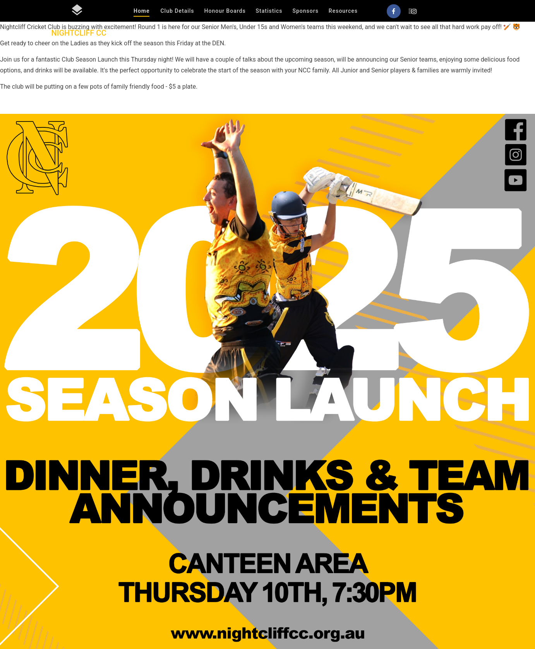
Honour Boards (225, 11)
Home (141, 11)
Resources (343, 11)
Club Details (177, 11)
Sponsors (305, 11)
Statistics (269, 11)
